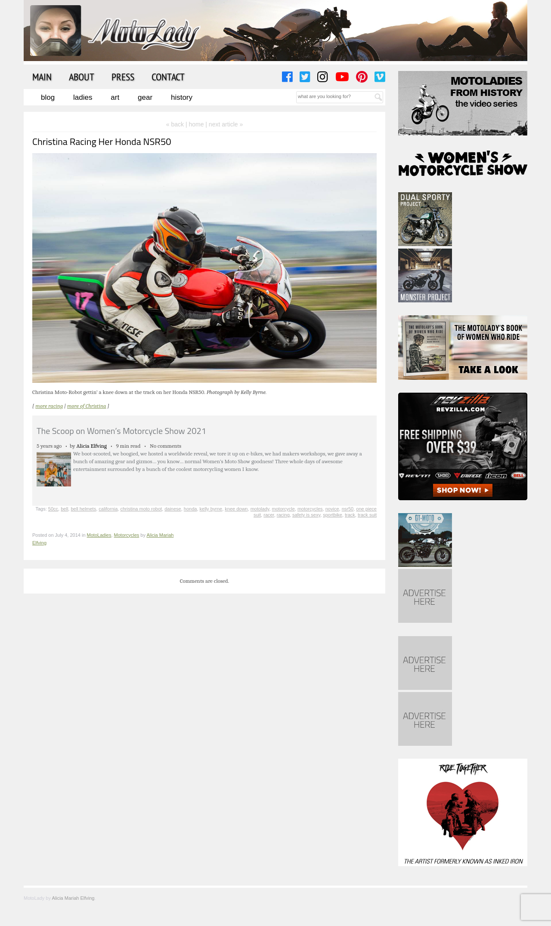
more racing (49, 406)
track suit (367, 514)
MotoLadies (99, 535)
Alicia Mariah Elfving (73, 898)
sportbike (332, 514)
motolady (260, 508)
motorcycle (283, 508)
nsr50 (348, 508)
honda (190, 508)
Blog (48, 97)
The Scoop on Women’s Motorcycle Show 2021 (121, 430)
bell (64, 508)
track (350, 514)
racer (268, 514)
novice (332, 508)
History (181, 97)
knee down (236, 508)
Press (122, 76)
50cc (53, 508)
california (108, 508)
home (196, 124)
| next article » (224, 124)
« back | (177, 124)
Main (42, 76)
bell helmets (83, 508)
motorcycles (310, 508)
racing (283, 514)
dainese (172, 508)
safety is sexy (306, 514)
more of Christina (86, 406)
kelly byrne (211, 508)
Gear (145, 97)
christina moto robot (141, 508)
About (81, 76)
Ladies (82, 97)
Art (115, 97)
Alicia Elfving (92, 446)
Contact (168, 76)
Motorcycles (126, 535)
